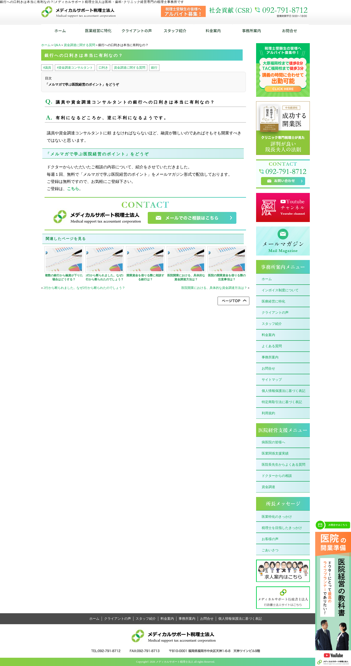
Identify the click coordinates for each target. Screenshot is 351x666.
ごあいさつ (270, 550)
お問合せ (268, 368)
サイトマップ (272, 379)
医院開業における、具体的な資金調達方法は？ (186, 277)
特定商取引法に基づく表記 (282, 402)
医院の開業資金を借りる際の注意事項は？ (227, 277)
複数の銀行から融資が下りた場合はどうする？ (64, 277)
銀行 (154, 67)
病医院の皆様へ (273, 442)
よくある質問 (272, 346)
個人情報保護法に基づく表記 (283, 391)
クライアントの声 (275, 312)
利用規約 (268, 413)
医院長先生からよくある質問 (283, 464)
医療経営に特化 (273, 301)
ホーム (46, 45)
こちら (73, 188)
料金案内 (268, 335)
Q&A (57, 45)
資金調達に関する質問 (79, 45)
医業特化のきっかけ (277, 516)
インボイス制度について (280, 290)
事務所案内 (270, 357)
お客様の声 (270, 539)
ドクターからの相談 (277, 476)
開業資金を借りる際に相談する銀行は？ (145, 277)
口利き (103, 67)
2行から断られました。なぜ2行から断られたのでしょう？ (105, 277)
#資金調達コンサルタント (75, 67)
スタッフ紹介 (272, 324)
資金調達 (268, 487)
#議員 (47, 67)
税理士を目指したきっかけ (282, 528)
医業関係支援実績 (275, 453)
